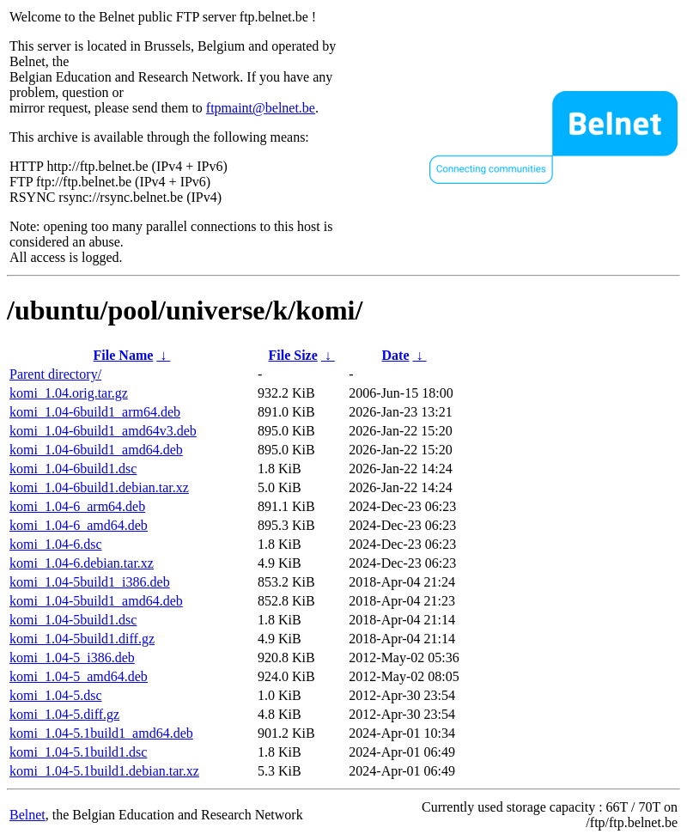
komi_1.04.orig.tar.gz (68, 393)
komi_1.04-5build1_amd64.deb (96, 600)
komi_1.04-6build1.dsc (73, 468)
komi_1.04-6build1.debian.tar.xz (99, 487)
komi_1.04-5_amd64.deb (78, 676)
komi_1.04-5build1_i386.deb (89, 582)
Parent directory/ (55, 374)
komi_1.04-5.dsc (55, 695)
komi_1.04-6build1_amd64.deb (96, 449)
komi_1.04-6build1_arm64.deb (94, 412)
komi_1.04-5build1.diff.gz (82, 638)
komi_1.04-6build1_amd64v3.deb (103, 430)
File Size (292, 355)
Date (396, 355)
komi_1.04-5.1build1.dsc (78, 752)
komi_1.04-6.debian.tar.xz (81, 563)
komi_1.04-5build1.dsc (73, 619)
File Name (124, 355)
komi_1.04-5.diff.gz (64, 714)
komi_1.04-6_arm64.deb (77, 506)
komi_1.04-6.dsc (55, 544)
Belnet (27, 814)
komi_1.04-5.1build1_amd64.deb (101, 733)
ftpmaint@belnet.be (260, 107)
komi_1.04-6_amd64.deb (78, 525)
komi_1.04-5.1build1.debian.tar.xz (104, 771)
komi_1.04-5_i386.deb (72, 657)
